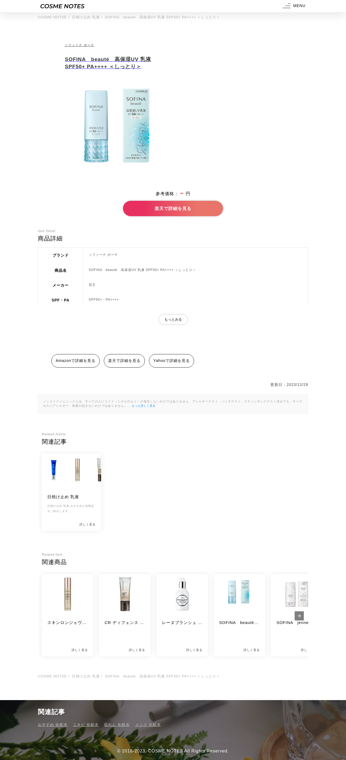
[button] (293, 6)
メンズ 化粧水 (148, 724)
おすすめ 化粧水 (53, 724)
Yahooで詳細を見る (171, 360)
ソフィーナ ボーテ (79, 45)
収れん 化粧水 (117, 724)
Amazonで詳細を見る (75, 360)
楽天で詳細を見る (173, 208)
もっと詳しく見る (143, 405)
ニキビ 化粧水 (86, 724)
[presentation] (299, 615)
